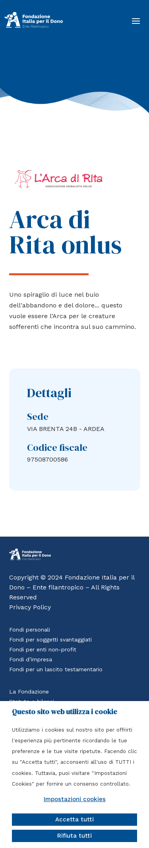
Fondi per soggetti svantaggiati (50, 639)
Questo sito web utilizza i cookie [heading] (64, 712)
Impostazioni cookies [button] (75, 799)
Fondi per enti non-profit (42, 649)
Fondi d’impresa (30, 659)
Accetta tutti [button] (74, 819)
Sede (37, 416)
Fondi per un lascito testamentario (56, 669)
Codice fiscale (57, 447)
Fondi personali (29, 629)
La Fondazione (29, 691)
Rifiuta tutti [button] (74, 835)
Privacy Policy (30, 607)
